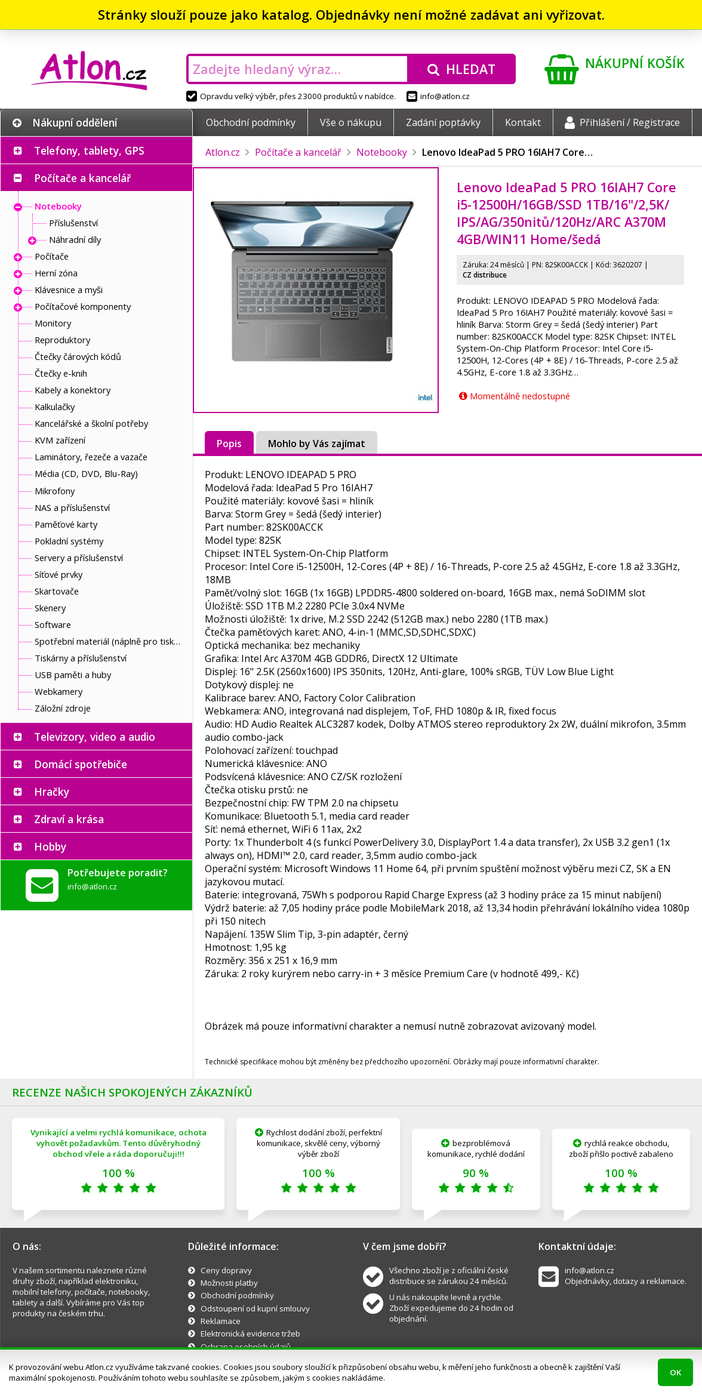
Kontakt (523, 122)
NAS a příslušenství (72, 507)
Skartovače (57, 591)
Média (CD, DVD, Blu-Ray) (86, 473)
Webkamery (58, 691)
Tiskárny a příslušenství (81, 658)
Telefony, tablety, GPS (89, 150)
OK (675, 1372)
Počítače (52, 256)
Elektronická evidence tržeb (250, 1333)
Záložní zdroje (63, 708)
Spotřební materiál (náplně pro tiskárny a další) (110, 641)
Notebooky (58, 206)
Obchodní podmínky (250, 122)
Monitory (53, 323)
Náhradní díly (75, 239)
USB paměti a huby (73, 674)
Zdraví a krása (69, 819)
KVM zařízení (60, 440)
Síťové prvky (58, 574)
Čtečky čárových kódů (78, 356)
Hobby (50, 846)
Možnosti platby (229, 1282)
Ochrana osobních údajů (246, 1346)
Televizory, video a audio (94, 736)
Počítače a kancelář (82, 178)
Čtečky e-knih (61, 373)
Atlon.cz (222, 152)
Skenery (50, 608)
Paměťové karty (66, 524)
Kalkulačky (55, 406)
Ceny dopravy (226, 1270)
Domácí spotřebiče (80, 764)
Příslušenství (73, 223)
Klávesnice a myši (69, 289)
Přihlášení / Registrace (622, 122)
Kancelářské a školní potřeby (91, 423)
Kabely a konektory (72, 390)
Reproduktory (62, 340)
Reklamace (221, 1321)
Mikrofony (55, 491)
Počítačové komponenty (83, 306)
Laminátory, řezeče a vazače (91, 457)
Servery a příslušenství (79, 557)
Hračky (51, 791)
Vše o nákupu (350, 122)
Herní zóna (56, 273)
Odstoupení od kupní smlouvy (255, 1308)
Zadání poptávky (443, 122)
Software (53, 624)
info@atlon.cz (438, 96)
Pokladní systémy (69, 541)
